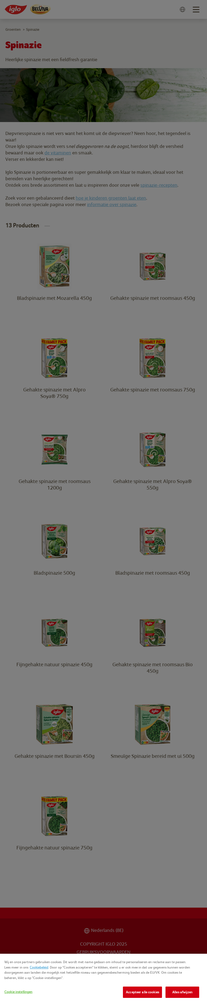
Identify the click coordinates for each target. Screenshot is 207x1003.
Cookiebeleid (39, 967)
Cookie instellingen (18, 992)
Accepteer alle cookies (142, 992)
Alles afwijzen (182, 992)
